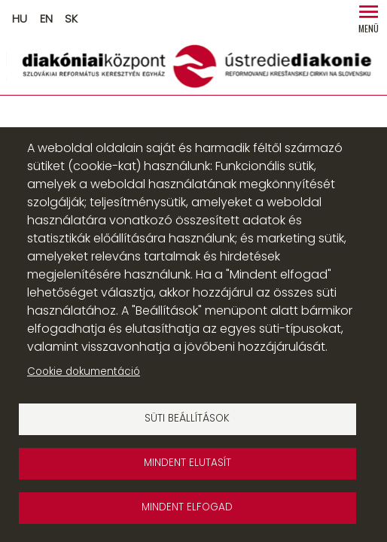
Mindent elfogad (187, 507)
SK (71, 18)
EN (46, 18)
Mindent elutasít (187, 462)
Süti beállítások (187, 418)
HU (19, 18)
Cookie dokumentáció (83, 371)
